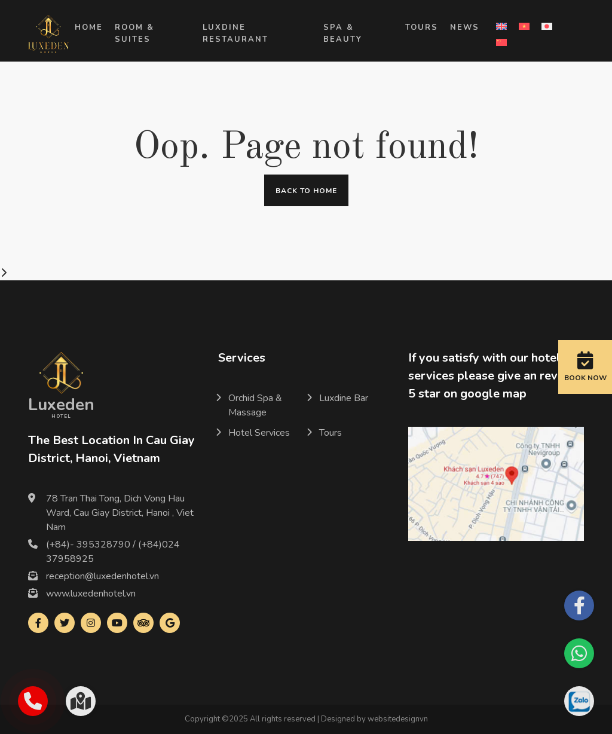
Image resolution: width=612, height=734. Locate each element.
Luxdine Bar (343, 398)
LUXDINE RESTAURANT (235, 33)
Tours (421, 27)
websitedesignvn (398, 719)
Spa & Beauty (342, 33)
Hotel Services (259, 432)
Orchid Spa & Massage (255, 405)
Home (89, 27)
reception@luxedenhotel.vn (102, 576)
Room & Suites (134, 33)
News (464, 27)
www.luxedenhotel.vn (91, 593)
